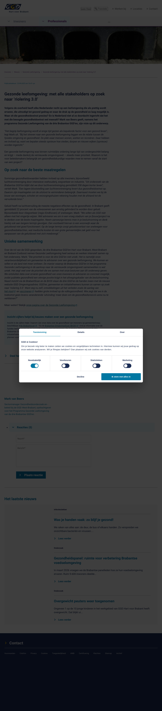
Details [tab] (81, 332)
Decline (80, 376)
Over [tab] (122, 332)
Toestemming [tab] (39, 332)
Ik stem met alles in (121, 376)
